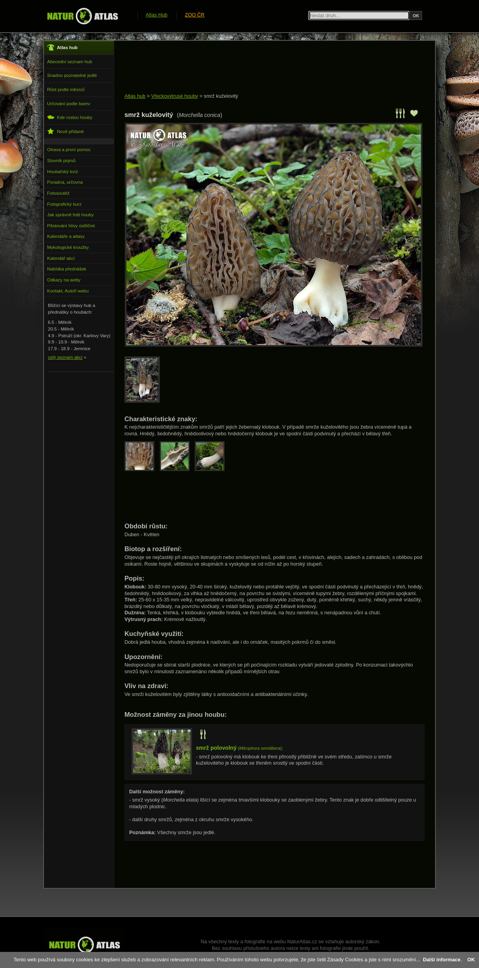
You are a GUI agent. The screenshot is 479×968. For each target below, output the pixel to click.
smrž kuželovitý (221, 96)
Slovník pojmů (61, 160)
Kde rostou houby (69, 117)
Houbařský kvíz (62, 171)
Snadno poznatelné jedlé (72, 75)
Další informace (441, 960)
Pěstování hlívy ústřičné (71, 225)
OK (471, 960)
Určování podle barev (68, 103)
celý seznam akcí (65, 357)
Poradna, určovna (65, 182)
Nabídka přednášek (66, 269)
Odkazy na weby (63, 280)
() (239, 748)
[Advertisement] (267, 67)
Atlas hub (134, 96)
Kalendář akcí (61, 258)
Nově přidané (65, 131)
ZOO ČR (195, 15)
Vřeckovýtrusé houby (174, 96)
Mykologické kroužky (68, 247)
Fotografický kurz (64, 204)
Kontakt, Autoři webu (68, 291)
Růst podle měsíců (65, 89)
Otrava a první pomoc (69, 149)
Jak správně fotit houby (70, 214)
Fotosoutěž (58, 193)
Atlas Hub (156, 15)
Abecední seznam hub (69, 61)
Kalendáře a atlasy (65, 236)
